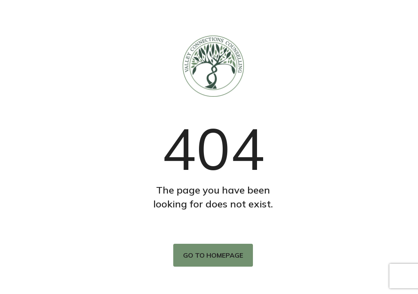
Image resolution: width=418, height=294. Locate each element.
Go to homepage (213, 255)
